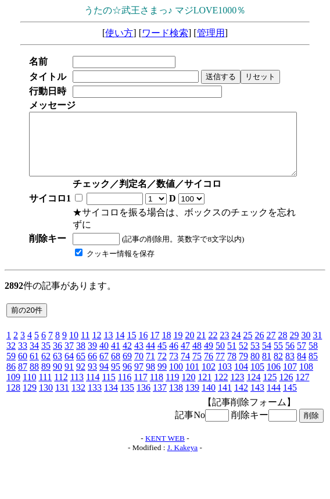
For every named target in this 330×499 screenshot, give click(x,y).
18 (166, 335)
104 (241, 366)
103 (225, 366)
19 (177, 335)
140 (209, 387)
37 (69, 346)
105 (257, 366)
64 (69, 356)
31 (317, 335)
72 (162, 356)
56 (290, 346)
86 (11, 366)
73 (173, 356)
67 (104, 356)
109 (13, 377)
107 (290, 366)
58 (313, 346)
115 (108, 377)
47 (185, 346)
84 (301, 356)
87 (22, 366)
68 (115, 356)
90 (57, 366)
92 (80, 366)
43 (139, 346)
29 (294, 335)
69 (127, 356)
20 (189, 335)
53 (255, 346)
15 (131, 335)
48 (197, 346)
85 (313, 356)
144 (274, 387)
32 (11, 346)
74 (185, 356)
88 (34, 366)
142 (241, 387)
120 (188, 377)
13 (108, 335)
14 (119, 335)
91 (69, 366)
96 (127, 366)
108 (306, 366)
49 (208, 346)
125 (270, 377)
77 (220, 356)
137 (160, 387)
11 (85, 335)
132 (78, 387)
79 (243, 356)
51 (231, 346)
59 (11, 356)
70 (139, 356)
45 (162, 346)
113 (77, 377)
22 (212, 335)
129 (30, 387)
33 (22, 346)
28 (282, 335)
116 (124, 377)
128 (13, 387)
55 (278, 346)
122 (221, 377)
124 (253, 377)
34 (34, 346)
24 (236, 335)
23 (224, 335)
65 (80, 356)
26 (259, 335)
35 (46, 346)
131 (62, 387)
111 (45, 377)
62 (46, 356)
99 (162, 366)
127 (302, 377)
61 (34, 356)
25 (247, 335)
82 (278, 356)
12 (96, 335)
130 (46, 387)
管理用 (211, 33)
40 (104, 346)
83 (290, 356)
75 (197, 356)
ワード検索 (165, 33)
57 (301, 346)
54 (266, 346)
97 (139, 366)
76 (208, 356)
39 (92, 346)
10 (73, 335)
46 (173, 346)
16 (143, 335)
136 (143, 387)
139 (192, 387)
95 (115, 366)
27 (270, 335)
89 (46, 366)
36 (57, 346)
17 (154, 335)
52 (243, 346)
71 (150, 356)
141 (225, 387)
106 (274, 366)
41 (115, 346)
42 (127, 346)
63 (57, 356)
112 (60, 377)
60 (22, 356)
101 (192, 366)
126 (286, 377)
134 (111, 387)
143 (257, 387)
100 (176, 366)
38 (80, 346)
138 (176, 387)
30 (305, 335)
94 (104, 366)
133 (95, 387)
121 (204, 377)
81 (266, 356)
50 (220, 346)
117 (140, 377)
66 (92, 356)
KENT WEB (165, 438)
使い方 (119, 33)
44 (150, 346)
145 (290, 387)
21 (201, 335)
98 (150, 366)
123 (237, 377)
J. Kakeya (182, 447)
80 (255, 356)
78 (231, 356)
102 (209, 366)
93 (92, 366)
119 (172, 377)
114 (92, 377)
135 (127, 387)
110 (29, 377)
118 (156, 377)
